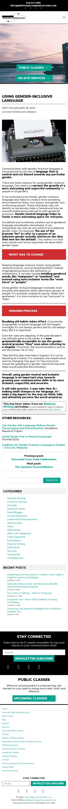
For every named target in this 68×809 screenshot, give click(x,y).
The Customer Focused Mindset (34, 467)
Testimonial (13, 554)
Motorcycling (14, 522)
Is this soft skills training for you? (16, 712)
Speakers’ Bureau (9, 756)
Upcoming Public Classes (13, 730)
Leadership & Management (22, 519)
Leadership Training (10, 752)
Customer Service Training (13, 749)
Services (12, 550)
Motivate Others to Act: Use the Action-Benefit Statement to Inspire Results (32, 585)
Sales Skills (13, 547)
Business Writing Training (13, 738)
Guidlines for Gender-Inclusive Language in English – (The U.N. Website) (33, 446)
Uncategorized (15, 557)
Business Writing (16, 498)
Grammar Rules (16, 508)
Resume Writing (16, 543)
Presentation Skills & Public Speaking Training (21, 741)
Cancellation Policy (10, 770)
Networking (13, 529)
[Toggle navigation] (64, 18)
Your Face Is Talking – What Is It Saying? (29, 593)
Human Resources (17, 515)
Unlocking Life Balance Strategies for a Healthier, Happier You (34, 610)
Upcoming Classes (34, 698)
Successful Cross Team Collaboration (34, 459)
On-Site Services (34, 78)
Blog (4, 719)
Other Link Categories (19, 533)
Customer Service (17, 501)
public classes (54, 409)
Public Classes (34, 67)
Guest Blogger (15, 512)
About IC (5, 727)
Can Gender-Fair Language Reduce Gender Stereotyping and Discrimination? (28, 427)
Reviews (5, 723)
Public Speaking (16, 536)
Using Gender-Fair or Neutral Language (26, 436)
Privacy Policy (8, 767)
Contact (5, 760)
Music (10, 526)
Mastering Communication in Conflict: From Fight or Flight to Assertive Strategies (35, 576)
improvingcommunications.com (38, 797)
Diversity (12, 505)
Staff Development (10, 745)
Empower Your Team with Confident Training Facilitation (32, 601)
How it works (7, 716)
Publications (14, 540)
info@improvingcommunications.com (33, 5)
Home (4, 709)
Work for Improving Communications (18, 763)
